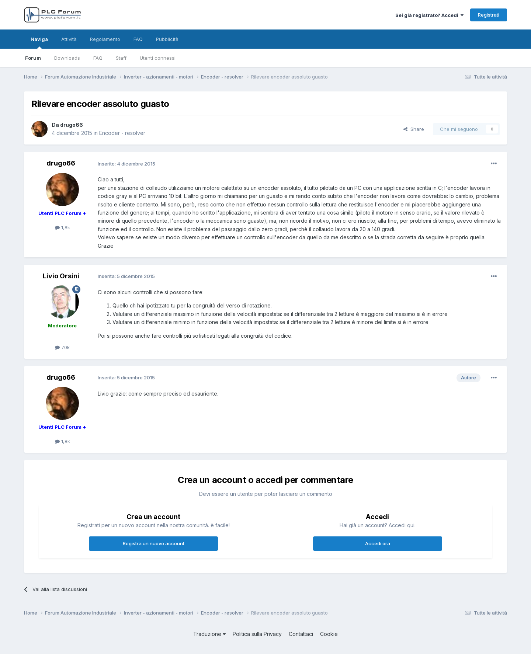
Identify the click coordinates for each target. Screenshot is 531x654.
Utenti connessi (158, 58)
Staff (121, 58)
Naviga (39, 42)
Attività (69, 39)
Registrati (488, 15)
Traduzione (209, 634)
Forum (33, 58)
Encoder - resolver (122, 133)
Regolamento (105, 39)
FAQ (98, 58)
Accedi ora (377, 543)
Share (413, 129)
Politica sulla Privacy (257, 634)
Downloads (67, 58)
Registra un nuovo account (153, 543)
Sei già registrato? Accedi (429, 15)
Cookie (329, 634)
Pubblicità (167, 39)
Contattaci (301, 634)
